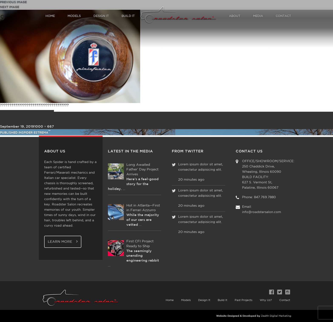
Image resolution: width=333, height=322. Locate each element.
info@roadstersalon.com (261, 212)
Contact (284, 300)
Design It (204, 300)
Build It (222, 300)
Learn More (63, 241)
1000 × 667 (44, 126)
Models (186, 300)
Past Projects (243, 300)
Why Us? (266, 300)
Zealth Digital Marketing (276, 316)
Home (170, 300)
